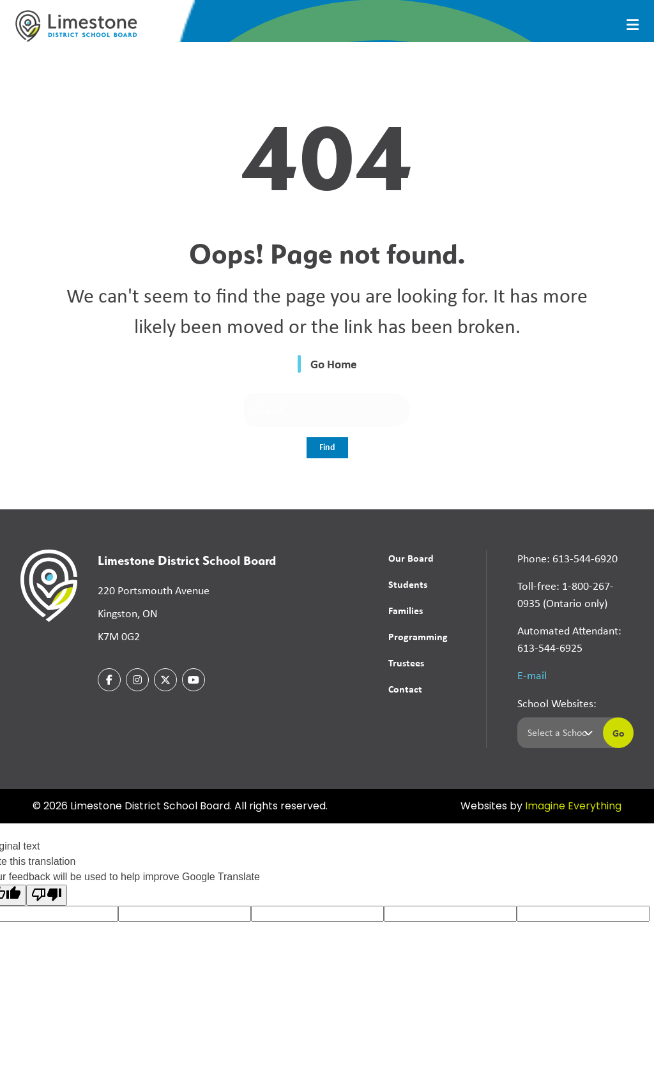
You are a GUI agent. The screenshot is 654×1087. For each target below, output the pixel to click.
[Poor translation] (46, 895)
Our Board (411, 558)
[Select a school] (558, 732)
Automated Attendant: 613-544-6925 (569, 639)
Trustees (406, 663)
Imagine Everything (573, 807)
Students (407, 584)
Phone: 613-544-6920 (567, 558)
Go (618, 733)
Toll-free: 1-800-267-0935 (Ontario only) (565, 594)
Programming (418, 636)
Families (405, 610)
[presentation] (633, 25)
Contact (405, 689)
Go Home (333, 364)
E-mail (532, 675)
